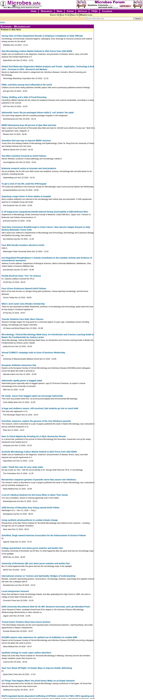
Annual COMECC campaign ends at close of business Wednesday (33, 352)
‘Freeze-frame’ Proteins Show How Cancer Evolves (26, 622)
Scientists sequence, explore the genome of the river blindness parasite (36, 421)
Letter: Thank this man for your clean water (22, 467)
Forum (70, 11)
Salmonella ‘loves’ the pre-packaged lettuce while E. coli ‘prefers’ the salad (38, 112)
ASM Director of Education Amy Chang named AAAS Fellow (30, 507)
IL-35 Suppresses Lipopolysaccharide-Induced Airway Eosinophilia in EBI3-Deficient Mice (45, 212)
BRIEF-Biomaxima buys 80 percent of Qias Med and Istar (29, 125)
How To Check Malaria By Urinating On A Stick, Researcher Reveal (34, 436)
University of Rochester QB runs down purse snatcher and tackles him (36, 563)
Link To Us (65, 15)
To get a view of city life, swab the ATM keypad (24, 184)
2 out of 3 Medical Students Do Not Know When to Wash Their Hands (35, 495)
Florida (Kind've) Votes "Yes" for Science (21, 276)
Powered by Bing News (11, 29)
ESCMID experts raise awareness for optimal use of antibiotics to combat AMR (39, 637)
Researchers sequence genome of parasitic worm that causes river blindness (39, 479)
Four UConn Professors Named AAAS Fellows (24, 288)
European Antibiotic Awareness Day (19, 365)
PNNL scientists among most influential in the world (27, 85)
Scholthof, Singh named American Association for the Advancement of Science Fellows (44, 535)
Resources (46, 11)
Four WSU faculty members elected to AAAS (23, 245)
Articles (82, 11)
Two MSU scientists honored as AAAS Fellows (24, 156)
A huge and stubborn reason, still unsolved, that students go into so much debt (40, 408)
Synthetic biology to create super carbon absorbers (26, 653)
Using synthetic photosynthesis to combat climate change (30, 520)
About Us (75, 15)
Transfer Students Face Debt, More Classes (22, 319)
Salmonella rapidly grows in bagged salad (22, 380)
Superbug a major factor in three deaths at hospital (26, 196)
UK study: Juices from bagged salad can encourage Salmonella (32, 396)
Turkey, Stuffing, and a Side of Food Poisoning (24, 97)
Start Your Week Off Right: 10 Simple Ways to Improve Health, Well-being (37, 668)
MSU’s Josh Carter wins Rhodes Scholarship (23, 304)
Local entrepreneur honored (15, 591)
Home (33, 11)
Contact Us (54, 15)
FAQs (95, 11)
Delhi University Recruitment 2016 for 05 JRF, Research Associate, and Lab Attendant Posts (46, 606)
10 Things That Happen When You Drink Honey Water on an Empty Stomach (38, 681)
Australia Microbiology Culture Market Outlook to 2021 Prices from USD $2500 (39, 452)
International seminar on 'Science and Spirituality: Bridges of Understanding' (39, 576)
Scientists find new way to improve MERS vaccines (26, 140)
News (59, 11)
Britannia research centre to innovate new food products (29, 168)
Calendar (107, 11)
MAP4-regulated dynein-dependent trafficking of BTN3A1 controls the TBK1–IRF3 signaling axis (48, 696)
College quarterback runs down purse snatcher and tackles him (32, 548)
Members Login (86, 15)
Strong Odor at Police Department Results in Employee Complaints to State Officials (42, 36)
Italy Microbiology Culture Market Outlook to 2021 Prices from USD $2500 (37, 51)
